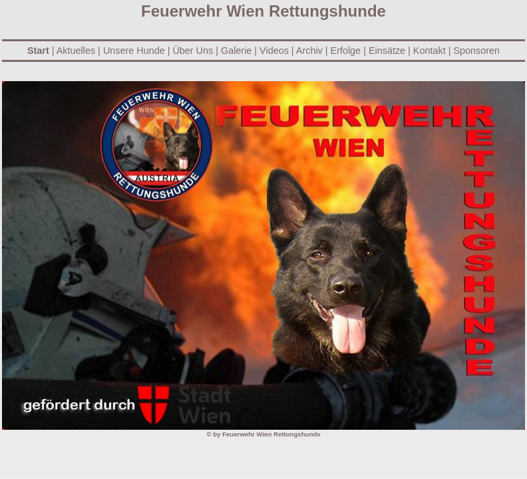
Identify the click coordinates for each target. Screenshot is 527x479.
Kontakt (429, 50)
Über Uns (192, 50)
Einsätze (387, 50)
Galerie (236, 50)
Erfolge (346, 50)
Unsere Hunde (134, 50)
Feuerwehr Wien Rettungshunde (271, 434)
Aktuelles (75, 50)
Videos (274, 50)
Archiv (309, 50)
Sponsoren (476, 50)
